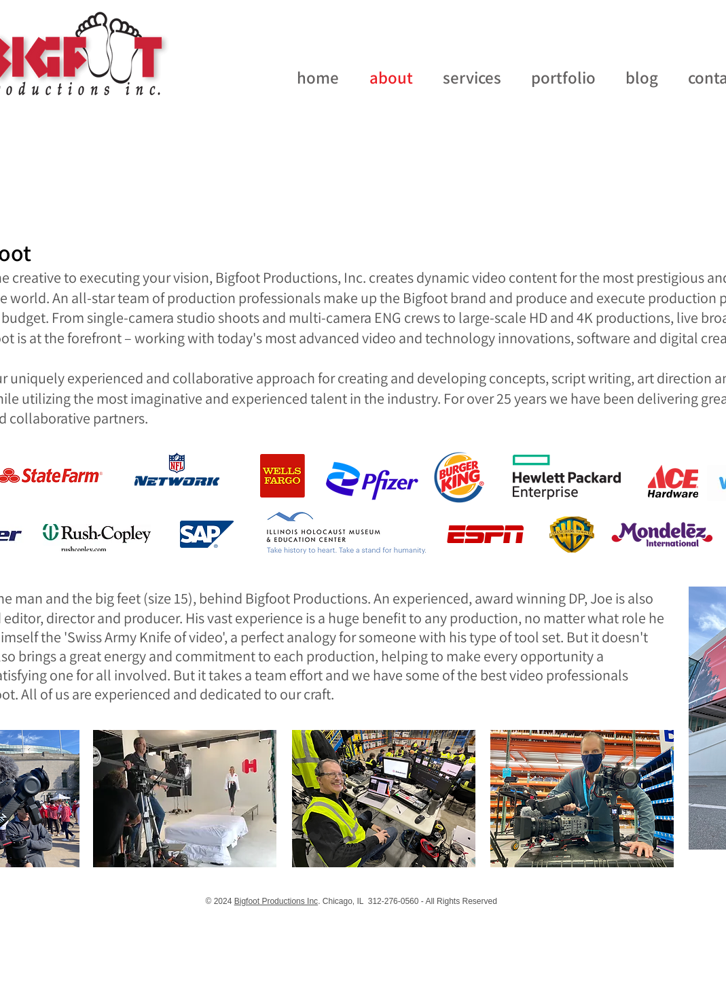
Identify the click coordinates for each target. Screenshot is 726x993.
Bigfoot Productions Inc (276, 901)
